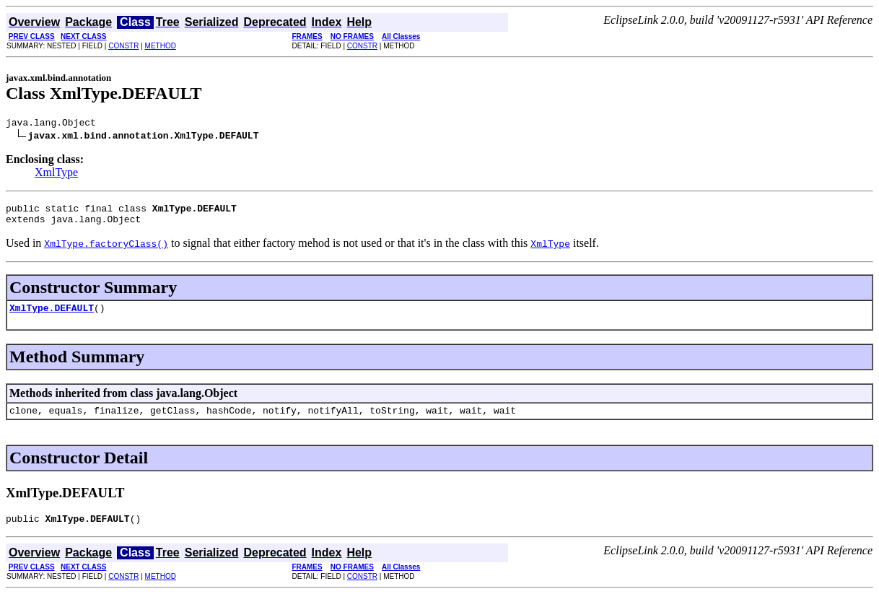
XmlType (56, 174)
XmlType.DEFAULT (51, 316)
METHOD (160, 46)
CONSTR (123, 46)
